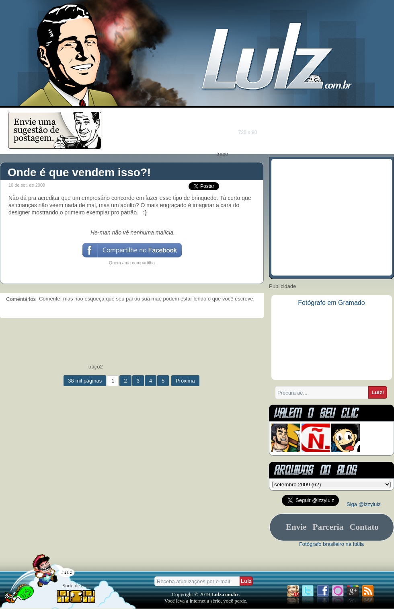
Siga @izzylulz (364, 504)
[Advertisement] (254, 131)
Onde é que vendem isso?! (79, 172)
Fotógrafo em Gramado (331, 302)
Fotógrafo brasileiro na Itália (331, 544)
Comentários (19, 299)
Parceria (328, 527)
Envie (296, 527)
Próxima (185, 381)
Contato (363, 527)
